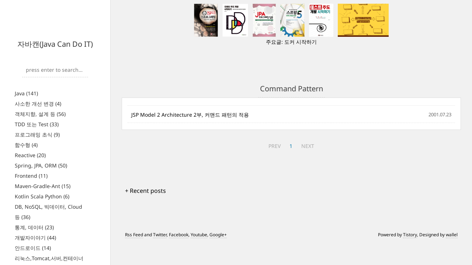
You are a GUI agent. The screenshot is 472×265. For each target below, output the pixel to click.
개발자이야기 (35, 237)
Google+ (218, 235)
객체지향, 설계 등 (40, 113)
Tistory (410, 235)
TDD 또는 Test (37, 124)
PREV (274, 145)
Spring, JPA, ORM (41, 165)
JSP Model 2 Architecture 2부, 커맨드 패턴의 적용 (190, 114)
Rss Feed (134, 235)
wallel (452, 235)
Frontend (31, 175)
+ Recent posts (145, 191)
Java (26, 93)
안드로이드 (33, 247)
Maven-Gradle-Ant (42, 186)
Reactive (30, 155)
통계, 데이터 (34, 227)
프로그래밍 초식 (37, 134)
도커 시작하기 (300, 41)
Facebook (178, 235)
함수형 (26, 144)
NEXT (307, 145)
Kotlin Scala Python (42, 196)
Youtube (199, 235)
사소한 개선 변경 (38, 103)
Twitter (160, 235)
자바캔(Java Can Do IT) (55, 44)
